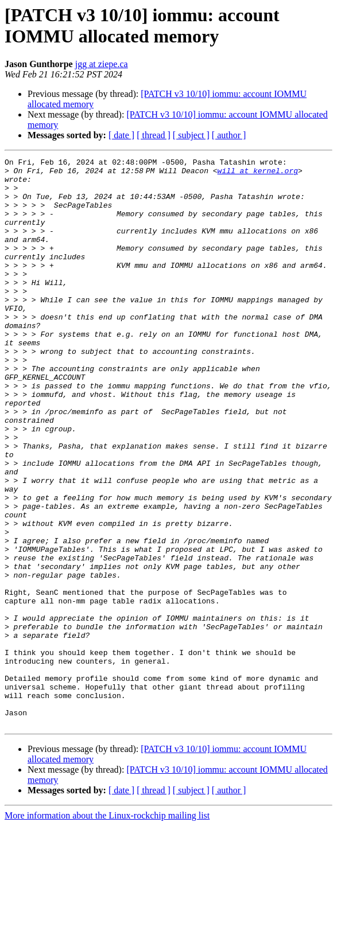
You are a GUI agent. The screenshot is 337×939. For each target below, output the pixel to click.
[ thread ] (154, 135)
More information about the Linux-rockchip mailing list (107, 929)
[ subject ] (191, 135)
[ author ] (229, 135)
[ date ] (121, 135)
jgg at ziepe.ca (101, 64)
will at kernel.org (259, 174)
